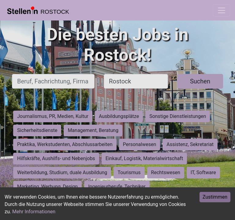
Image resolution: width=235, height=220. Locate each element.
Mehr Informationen (33, 212)
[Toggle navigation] (221, 10)
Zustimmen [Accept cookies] (215, 197)
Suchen (200, 81)
